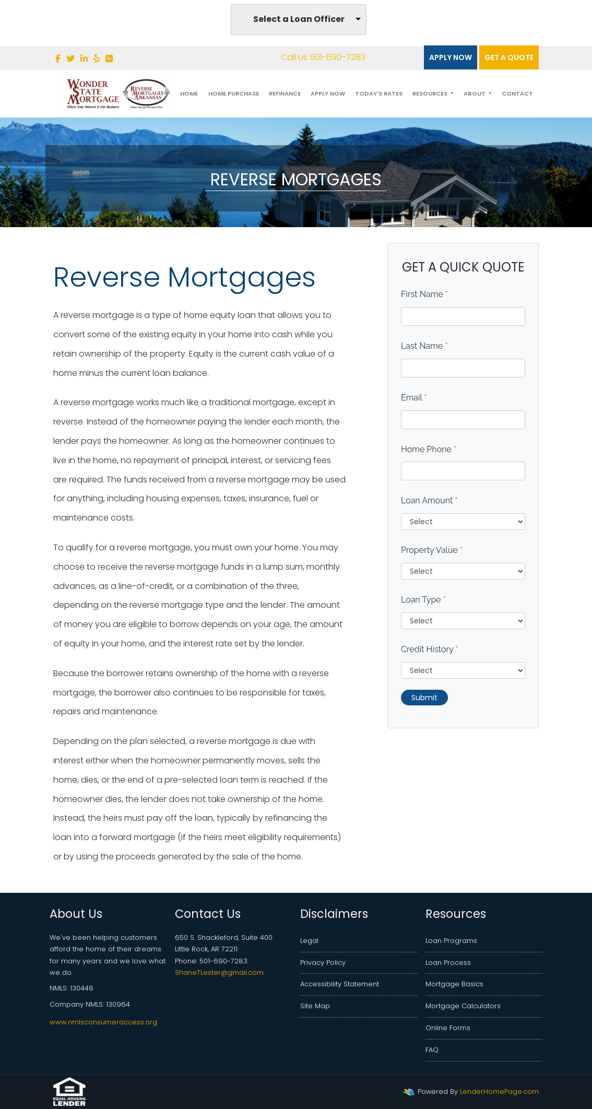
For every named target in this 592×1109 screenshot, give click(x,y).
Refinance (285, 93)
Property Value (432, 550)
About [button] (475, 93)
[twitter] (70, 59)
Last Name (424, 346)
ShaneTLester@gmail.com (219, 972)
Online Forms (447, 1028)
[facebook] (58, 59)
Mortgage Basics (454, 984)
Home (189, 93)
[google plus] (109, 59)
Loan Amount (429, 500)
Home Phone (428, 449)
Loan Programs (451, 941)
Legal (309, 941)
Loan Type (423, 600)
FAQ (432, 1050)
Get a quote (509, 57)
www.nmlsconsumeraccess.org (103, 1022)
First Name (424, 294)
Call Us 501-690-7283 (315, 57)
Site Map (315, 1006)
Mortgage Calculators (463, 1006)
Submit (424, 697)
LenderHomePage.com (499, 1091)
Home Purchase (233, 93)
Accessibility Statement (339, 984)
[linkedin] (84, 59)
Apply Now (450, 57)
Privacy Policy (323, 963)
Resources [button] (430, 93)
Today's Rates (378, 93)
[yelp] (96, 59)
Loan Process (448, 963)
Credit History (429, 649)
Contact (517, 93)
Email (414, 398)
